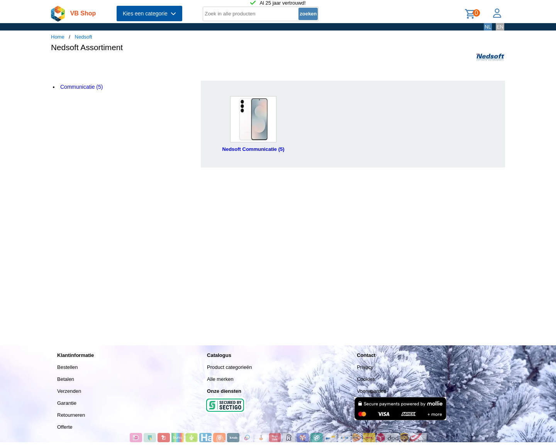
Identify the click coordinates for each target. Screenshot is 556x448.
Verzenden (69, 391)
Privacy (365, 367)
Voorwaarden (371, 391)
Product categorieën (229, 367)
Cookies (366, 379)
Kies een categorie (149, 13)
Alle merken (220, 379)
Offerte (65, 427)
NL (488, 27)
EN (500, 27)
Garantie (66, 403)
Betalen (65, 379)
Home (57, 37)
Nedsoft (83, 37)
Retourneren (71, 415)
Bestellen (67, 367)
